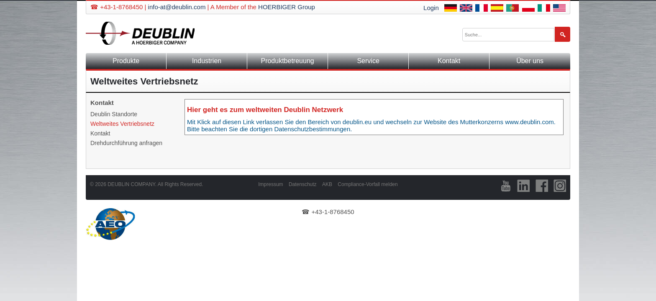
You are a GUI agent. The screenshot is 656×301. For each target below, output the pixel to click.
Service (368, 60)
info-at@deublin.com (177, 6)
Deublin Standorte (113, 114)
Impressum (270, 184)
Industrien (206, 60)
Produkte (126, 60)
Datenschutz (303, 184)
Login (431, 7)
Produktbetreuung (287, 60)
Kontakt (449, 60)
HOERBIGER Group (286, 6)
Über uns (529, 60)
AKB (327, 184)
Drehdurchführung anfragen (126, 143)
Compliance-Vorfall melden (367, 184)
